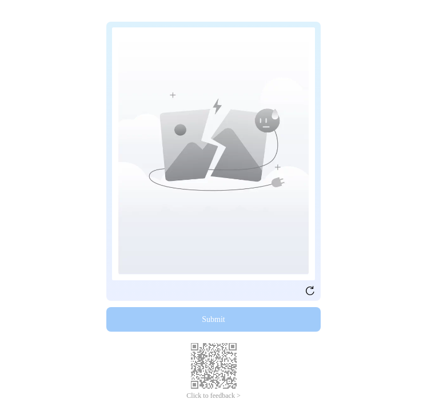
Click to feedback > (213, 396)
